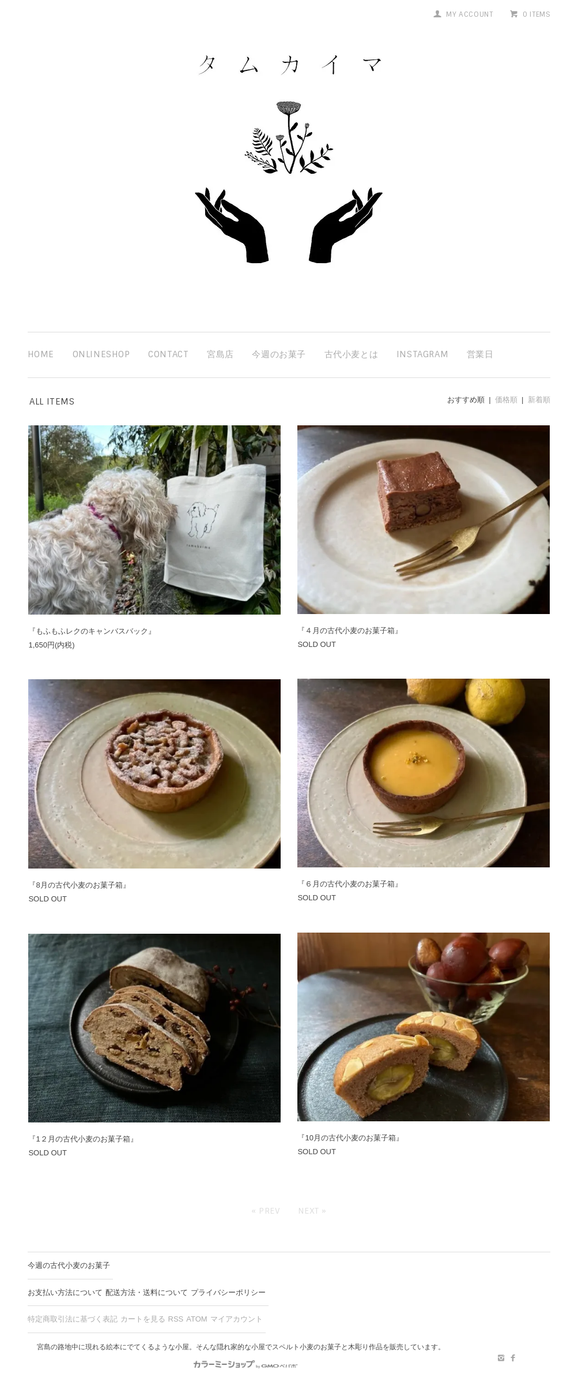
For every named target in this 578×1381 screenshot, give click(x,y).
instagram (422, 354)
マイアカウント (236, 1319)
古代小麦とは (351, 354)
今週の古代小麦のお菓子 (69, 1265)
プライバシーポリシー (228, 1292)
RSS (176, 1319)
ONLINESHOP (101, 354)
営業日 (480, 354)
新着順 (539, 399)
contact (168, 354)
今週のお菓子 (279, 354)
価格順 (506, 399)
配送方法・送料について (146, 1292)
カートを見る (142, 1319)
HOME (41, 354)
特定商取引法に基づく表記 (73, 1319)
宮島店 (220, 354)
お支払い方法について (65, 1292)
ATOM (196, 1319)
